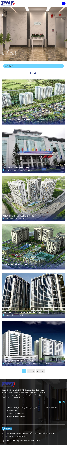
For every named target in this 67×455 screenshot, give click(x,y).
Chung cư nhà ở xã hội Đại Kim (18, 216)
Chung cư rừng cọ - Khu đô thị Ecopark (23, 119)
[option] (33, 34)
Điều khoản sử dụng (7, 436)
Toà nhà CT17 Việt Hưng (15, 264)
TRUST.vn (36, 441)
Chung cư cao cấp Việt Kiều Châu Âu (22, 312)
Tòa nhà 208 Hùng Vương (16, 167)
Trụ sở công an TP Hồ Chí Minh (19, 361)
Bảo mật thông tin (22, 436)
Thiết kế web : (28, 441)
